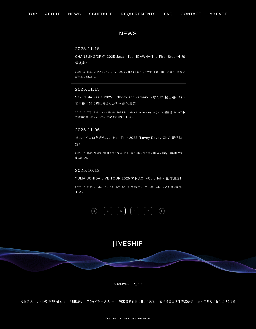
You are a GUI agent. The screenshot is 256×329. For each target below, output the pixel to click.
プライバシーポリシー (101, 301)
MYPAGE (218, 14)
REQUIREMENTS (138, 14)
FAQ (168, 14)
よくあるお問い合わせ (51, 301)
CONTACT (191, 14)
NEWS (74, 14)
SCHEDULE (101, 14)
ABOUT (52, 14)
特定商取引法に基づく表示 (137, 301)
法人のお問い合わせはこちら (216, 301)
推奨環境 (27, 301)
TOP (32, 14)
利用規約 (76, 301)
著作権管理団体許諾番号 (176, 301)
